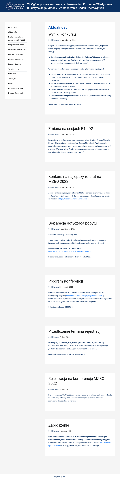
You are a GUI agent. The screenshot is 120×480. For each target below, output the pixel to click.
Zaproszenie (58, 425)
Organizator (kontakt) (16, 88)
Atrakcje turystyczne (15, 59)
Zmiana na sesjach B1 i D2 (70, 128)
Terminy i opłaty (14, 69)
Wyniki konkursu (62, 34)
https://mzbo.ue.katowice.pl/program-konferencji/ (84, 296)
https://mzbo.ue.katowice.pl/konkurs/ (73, 199)
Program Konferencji (65, 281)
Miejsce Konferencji (15, 55)
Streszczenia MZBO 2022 (17, 50)
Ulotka (10, 84)
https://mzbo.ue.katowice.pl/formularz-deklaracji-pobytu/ (69, 252)
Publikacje (12, 74)
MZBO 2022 (12, 27)
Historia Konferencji (15, 93)
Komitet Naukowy (15, 64)
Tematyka (12, 79)
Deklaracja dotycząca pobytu (72, 223)
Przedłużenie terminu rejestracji (74, 331)
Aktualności (12, 32)
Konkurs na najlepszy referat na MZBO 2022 (16, 38)
